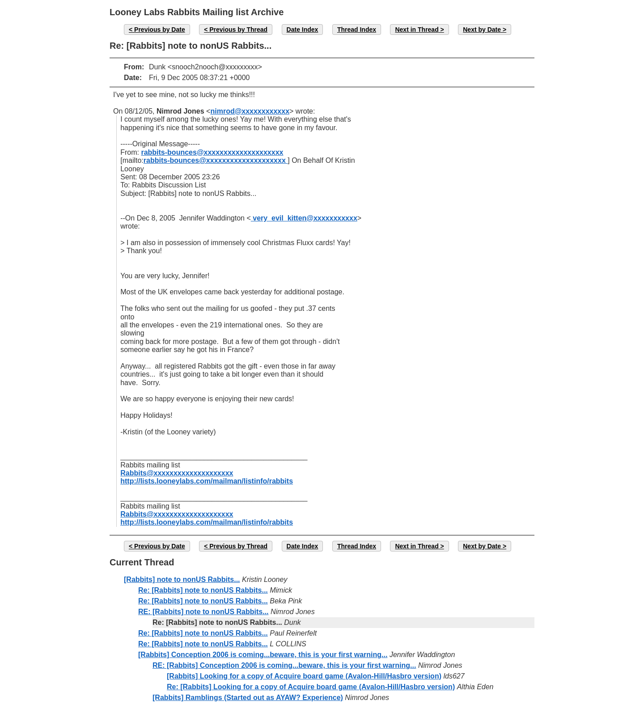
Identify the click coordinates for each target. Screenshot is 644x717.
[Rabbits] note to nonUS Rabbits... (182, 579)
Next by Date (482, 29)
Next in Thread (416, 29)
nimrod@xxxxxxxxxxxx (249, 111)
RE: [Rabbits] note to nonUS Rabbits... (203, 611)
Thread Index (356, 29)
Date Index (302, 29)
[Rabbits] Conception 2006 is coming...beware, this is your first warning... (262, 654)
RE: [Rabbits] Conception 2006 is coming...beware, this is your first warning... (284, 665)
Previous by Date (159, 29)
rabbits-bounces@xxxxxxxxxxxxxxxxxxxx (212, 152)
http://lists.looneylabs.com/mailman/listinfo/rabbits (206, 481)
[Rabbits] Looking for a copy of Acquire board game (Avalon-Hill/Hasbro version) (304, 676)
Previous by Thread (238, 29)
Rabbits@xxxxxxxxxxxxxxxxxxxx (176, 473)
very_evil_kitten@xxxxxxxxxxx (304, 218)
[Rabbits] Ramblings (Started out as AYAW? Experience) (248, 697)
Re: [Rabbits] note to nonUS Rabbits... (203, 590)
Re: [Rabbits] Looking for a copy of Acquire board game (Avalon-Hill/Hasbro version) (311, 687)
